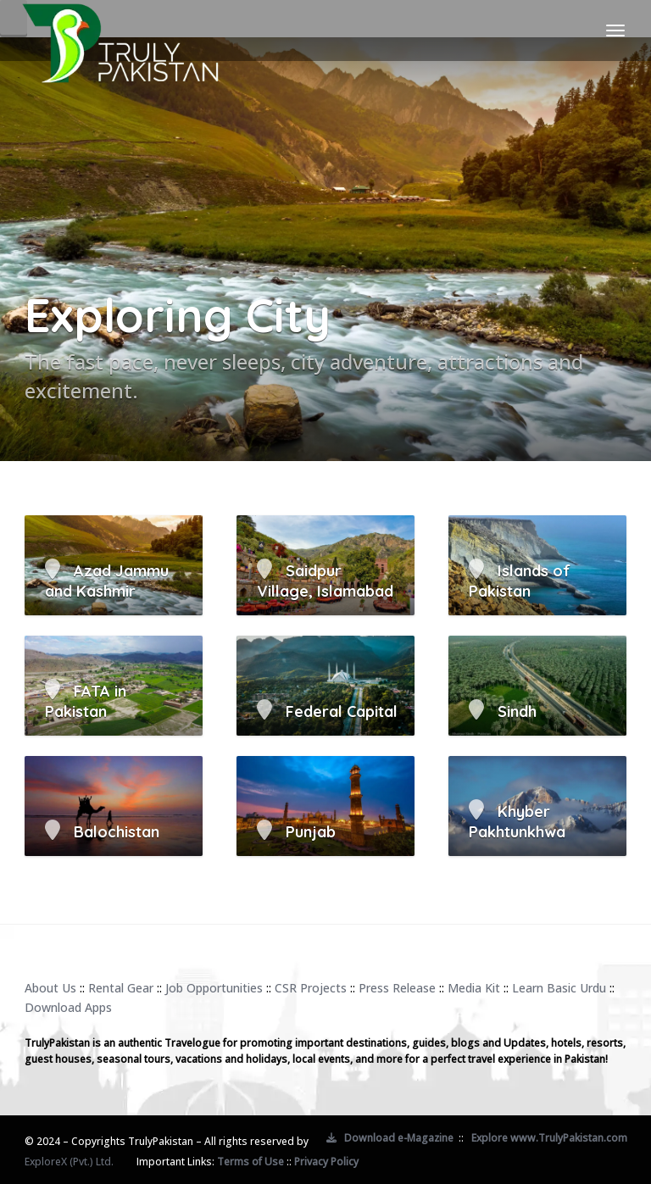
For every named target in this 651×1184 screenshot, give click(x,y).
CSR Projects (311, 988)
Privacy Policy (326, 1161)
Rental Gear (120, 988)
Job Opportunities (214, 988)
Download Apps (68, 1007)
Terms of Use (250, 1161)
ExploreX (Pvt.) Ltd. (69, 1161)
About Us (50, 988)
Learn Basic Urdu (559, 988)
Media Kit (474, 988)
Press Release (397, 988)
